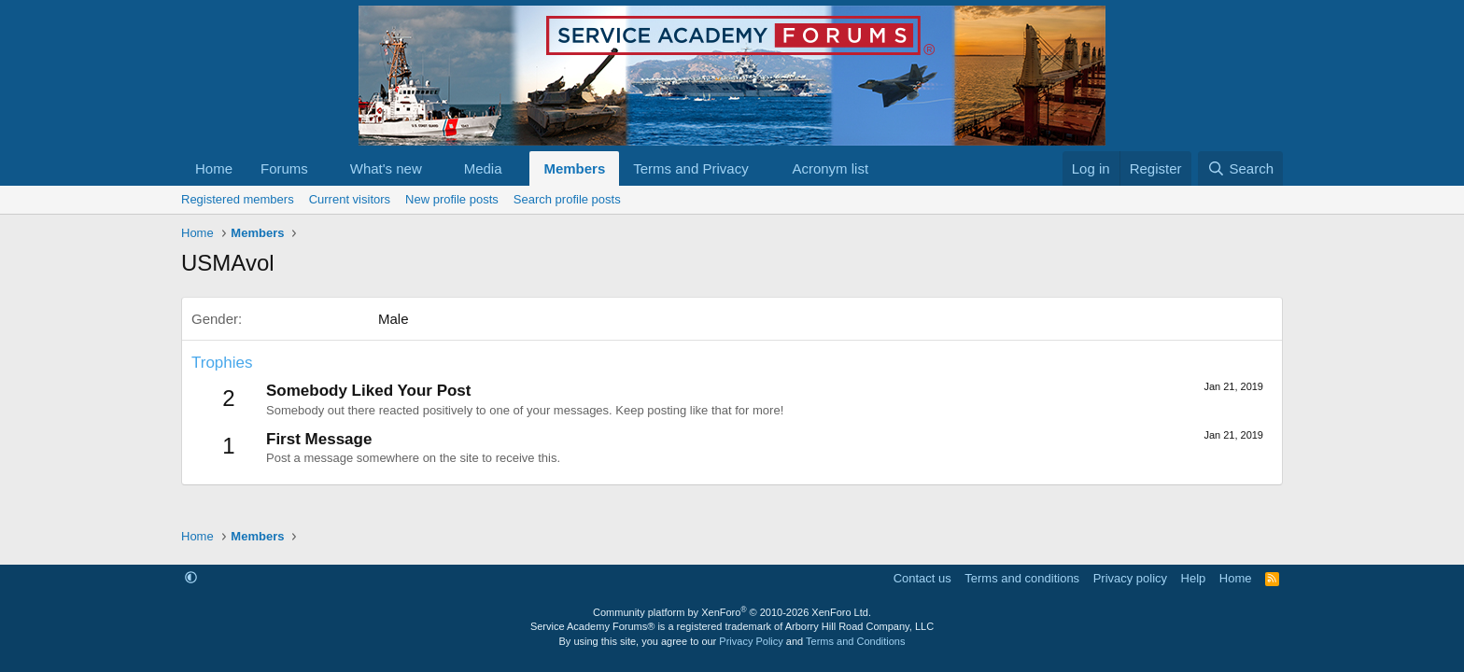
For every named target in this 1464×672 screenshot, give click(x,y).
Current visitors (349, 199)
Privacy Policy (750, 641)
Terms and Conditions (855, 641)
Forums (284, 168)
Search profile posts (567, 199)
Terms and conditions (1021, 578)
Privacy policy (1130, 578)
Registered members (237, 199)
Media (483, 168)
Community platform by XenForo (732, 612)
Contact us (922, 578)
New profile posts (452, 199)
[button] (323, 168)
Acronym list (830, 168)
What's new (386, 168)
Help (1193, 578)
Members (574, 168)
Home (213, 168)
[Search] (1240, 168)
